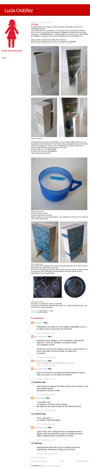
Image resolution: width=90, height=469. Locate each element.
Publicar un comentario (38, 457)
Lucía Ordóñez (18, 10)
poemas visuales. (42, 312)
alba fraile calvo (41, 336)
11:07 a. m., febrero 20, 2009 (46, 410)
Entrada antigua (82, 461)
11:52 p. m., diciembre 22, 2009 (47, 453)
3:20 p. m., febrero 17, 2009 (45, 333)
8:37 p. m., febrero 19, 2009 (45, 394)
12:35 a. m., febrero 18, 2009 (46, 357)
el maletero (38, 323)
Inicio (62, 461)
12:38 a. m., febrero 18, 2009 (46, 379)
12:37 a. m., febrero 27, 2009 (46, 440)
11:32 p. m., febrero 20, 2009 (46, 424)
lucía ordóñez (40, 398)
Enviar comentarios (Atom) (51, 465)
